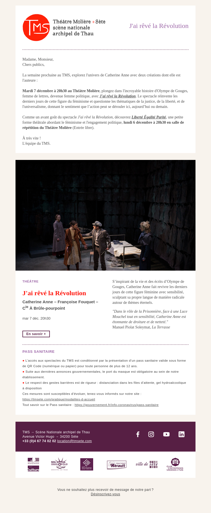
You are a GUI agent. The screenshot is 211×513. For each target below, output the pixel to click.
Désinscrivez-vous (105, 494)
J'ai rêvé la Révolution (118, 96)
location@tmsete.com (74, 441)
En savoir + (36, 334)
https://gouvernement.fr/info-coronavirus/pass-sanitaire (117, 404)
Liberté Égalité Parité (149, 117)
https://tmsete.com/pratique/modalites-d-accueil (58, 399)
